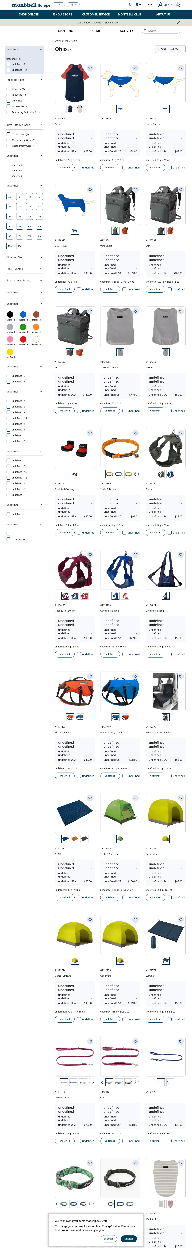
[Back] (102, 497)
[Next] (138, 497)
